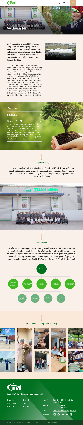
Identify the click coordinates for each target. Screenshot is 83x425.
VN (64, 3)
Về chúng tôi (19, 25)
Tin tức (25, 403)
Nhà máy (26, 400)
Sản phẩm (10, 406)
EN (68, 3)
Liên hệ (26, 406)
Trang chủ (10, 25)
